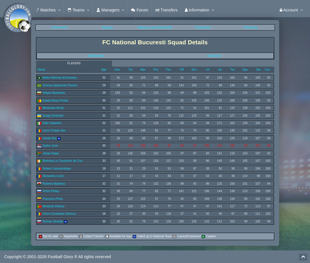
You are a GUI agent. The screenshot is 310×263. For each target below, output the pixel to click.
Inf (207, 69)
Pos (155, 69)
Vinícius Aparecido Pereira (60, 85)
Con (267, 69)
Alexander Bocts (53, 107)
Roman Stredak (53, 221)
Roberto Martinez (54, 183)
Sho (194, 69)
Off (182, 69)
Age (104, 69)
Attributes (96, 55)
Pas (168, 69)
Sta (258, 69)
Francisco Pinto (53, 198)
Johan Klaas (51, 153)
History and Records (155, 27)
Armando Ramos (54, 206)
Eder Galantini (52, 123)
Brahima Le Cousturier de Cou (62, 160)
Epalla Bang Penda (55, 100)
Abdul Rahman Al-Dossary (60, 77)
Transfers (203, 27)
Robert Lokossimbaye (57, 168)
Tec (232, 69)
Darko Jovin (50, 145)
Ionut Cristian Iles (54, 130)
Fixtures (250, 27)
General (214, 55)
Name (41, 69)
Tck (130, 69)
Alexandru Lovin (53, 176)
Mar (143, 69)
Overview (59, 27)
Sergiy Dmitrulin (53, 115)
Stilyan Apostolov (54, 92)
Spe (245, 69)
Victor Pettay (51, 191)
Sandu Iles (50, 138)
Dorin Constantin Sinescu (59, 213)
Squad (107, 27)
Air (220, 69)
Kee (117, 69)
